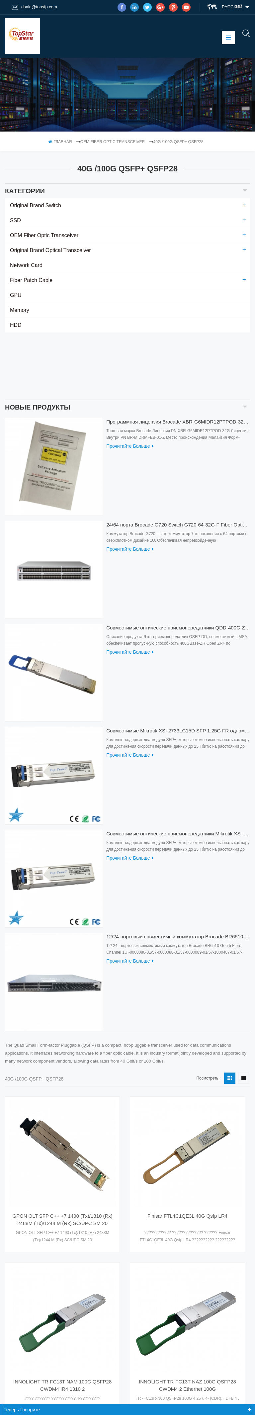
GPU (16, 295)
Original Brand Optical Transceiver (50, 250)
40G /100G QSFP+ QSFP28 (178, 142)
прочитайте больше (129, 379)
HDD (16, 325)
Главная (60, 141)
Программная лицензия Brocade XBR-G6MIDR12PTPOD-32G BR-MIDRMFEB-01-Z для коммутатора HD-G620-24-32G (178, 355)
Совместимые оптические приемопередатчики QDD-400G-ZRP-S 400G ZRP (178, 561)
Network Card (26, 265)
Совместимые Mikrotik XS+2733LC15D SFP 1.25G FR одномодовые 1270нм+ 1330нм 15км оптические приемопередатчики (178, 664)
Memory (19, 310)
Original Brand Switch (35, 205)
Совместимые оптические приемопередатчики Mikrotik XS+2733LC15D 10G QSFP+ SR (178, 767)
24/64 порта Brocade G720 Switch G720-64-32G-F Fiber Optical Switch (178, 458)
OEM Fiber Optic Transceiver (112, 142)
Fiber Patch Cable (31, 280)
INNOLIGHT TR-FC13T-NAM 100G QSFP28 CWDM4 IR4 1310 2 (62, 1323)
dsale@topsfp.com (34, 7)
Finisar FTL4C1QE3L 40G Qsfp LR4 (187, 1154)
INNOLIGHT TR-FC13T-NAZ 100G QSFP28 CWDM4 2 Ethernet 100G (187, 1323)
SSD (15, 220)
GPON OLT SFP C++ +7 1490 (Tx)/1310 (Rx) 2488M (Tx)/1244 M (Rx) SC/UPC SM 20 (62, 1158)
